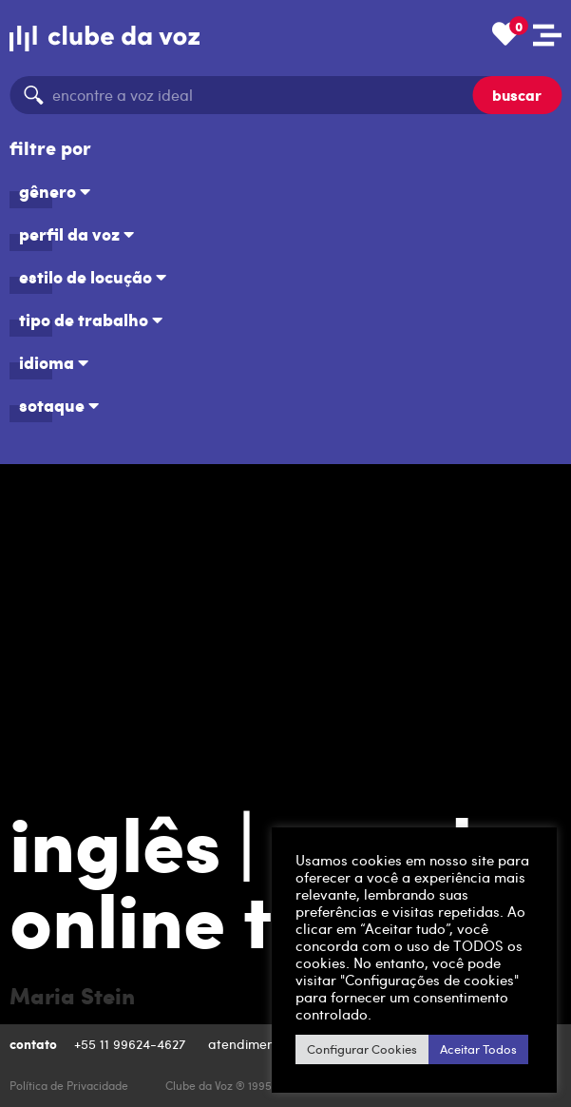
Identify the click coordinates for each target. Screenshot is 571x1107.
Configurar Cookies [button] (362, 1049)
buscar (517, 95)
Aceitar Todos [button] (478, 1049)
